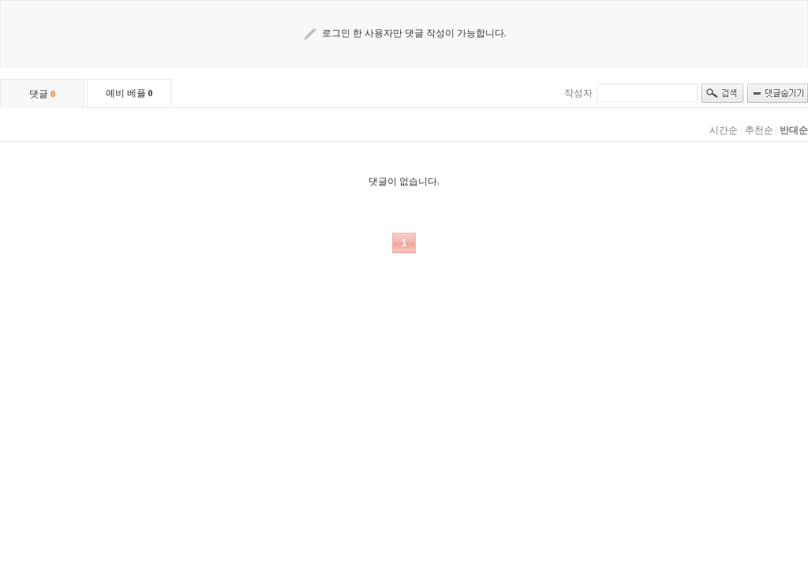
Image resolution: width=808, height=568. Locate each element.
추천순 (759, 130)
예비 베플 (129, 93)
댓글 (42, 93)
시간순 (723, 130)
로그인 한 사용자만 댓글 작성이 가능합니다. (414, 33)
